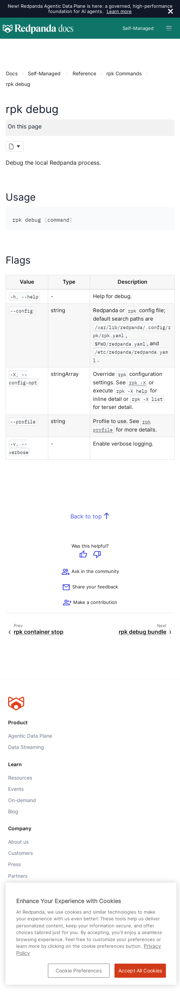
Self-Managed (44, 73)
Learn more (119, 11)
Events (16, 789)
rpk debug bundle (142, 632)
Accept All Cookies (140, 970)
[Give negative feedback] (97, 555)
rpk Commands (124, 73)
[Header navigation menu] (169, 28)
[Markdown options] (15, 146)
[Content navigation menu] (7, 46)
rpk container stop (38, 632)
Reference (84, 73)
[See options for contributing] (90, 603)
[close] (170, 12)
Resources (20, 777)
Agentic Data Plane (30, 736)
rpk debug (18, 84)
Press (14, 864)
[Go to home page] (38, 28)
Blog (13, 811)
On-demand (22, 800)
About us (18, 842)
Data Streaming (26, 747)
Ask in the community (90, 572)
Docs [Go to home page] (12, 73)
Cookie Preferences (79, 970)
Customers (20, 853)
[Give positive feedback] (83, 555)
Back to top (86, 516)
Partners (17, 875)
